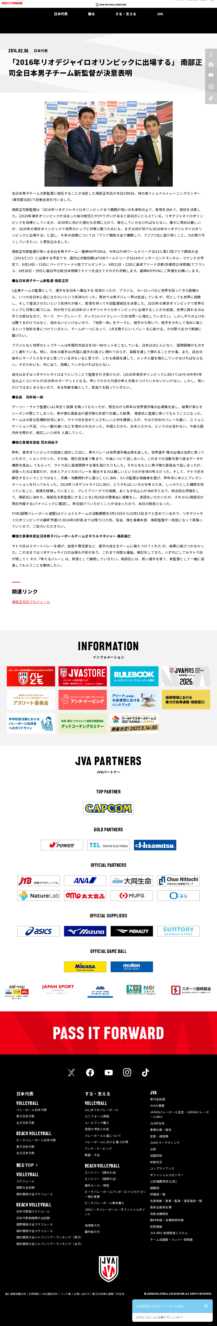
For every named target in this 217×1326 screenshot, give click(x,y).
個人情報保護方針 (15, 1294)
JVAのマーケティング (165, 1142)
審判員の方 (92, 1232)
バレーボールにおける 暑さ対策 (106, 1142)
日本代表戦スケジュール (33, 1211)
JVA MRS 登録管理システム (169, 1233)
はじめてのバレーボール (101, 1110)
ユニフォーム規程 (97, 1116)
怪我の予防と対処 (97, 1129)
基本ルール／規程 (97, 1185)
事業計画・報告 (160, 1130)
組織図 (154, 1188)
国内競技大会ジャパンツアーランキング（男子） (49, 1237)
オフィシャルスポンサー (167, 1175)
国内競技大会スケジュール (34, 1194)
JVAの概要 (157, 1105)
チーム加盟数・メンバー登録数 (171, 1239)
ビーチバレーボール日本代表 (36, 1140)
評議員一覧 (157, 1194)
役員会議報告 (159, 1214)
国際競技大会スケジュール (34, 1224)
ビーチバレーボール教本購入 (105, 1203)
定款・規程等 (159, 1136)
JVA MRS (189, 3)
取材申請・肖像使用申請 (167, 1220)
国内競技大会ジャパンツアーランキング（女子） (49, 1244)
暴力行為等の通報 (103, 1294)
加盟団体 (156, 1155)
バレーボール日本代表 (31, 1110)
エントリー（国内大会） (101, 1172)
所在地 (120, 1294)
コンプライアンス (162, 1168)
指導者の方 (92, 1225)
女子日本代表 (25, 1123)
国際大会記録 (25, 1187)
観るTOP (25, 1165)
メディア (177, 3)
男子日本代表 (25, 1116)
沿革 (153, 1149)
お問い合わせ (82, 1294)
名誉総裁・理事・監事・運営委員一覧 (176, 1201)
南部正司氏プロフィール (31, 601)
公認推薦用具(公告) (163, 1181)
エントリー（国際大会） (101, 1179)
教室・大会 (92, 1155)
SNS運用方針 (50, 1294)
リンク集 (66, 1294)
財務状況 (156, 1162)
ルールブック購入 (97, 1123)
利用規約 (34, 1294)
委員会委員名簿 (160, 1207)
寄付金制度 (157, 1099)
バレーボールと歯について (103, 1135)
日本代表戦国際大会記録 (33, 1218)
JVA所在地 (157, 1123)
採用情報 (156, 1226)
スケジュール (25, 1181)
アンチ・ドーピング (98, 1148)
